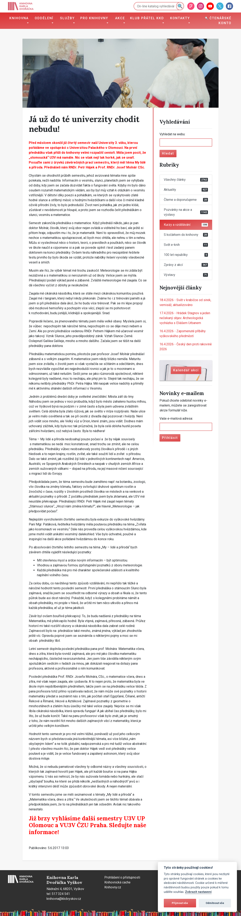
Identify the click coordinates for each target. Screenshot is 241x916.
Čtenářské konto (218, 20)
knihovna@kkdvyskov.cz (64, 899)
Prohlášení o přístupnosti (122, 877)
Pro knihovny (94, 18)
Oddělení (44, 18)
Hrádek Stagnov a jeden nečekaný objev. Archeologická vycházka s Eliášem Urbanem (185, 318)
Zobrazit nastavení (198, 892)
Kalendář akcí (186, 370)
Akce (120, 18)
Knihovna (19, 18)
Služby (67, 18)
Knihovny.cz (112, 887)
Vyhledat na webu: (172, 134)
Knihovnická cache (117, 882)
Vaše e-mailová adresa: (176, 418)
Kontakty (180, 18)
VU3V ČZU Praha (83, 825)
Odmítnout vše (215, 903)
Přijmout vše (180, 903)
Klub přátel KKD (147, 18)
